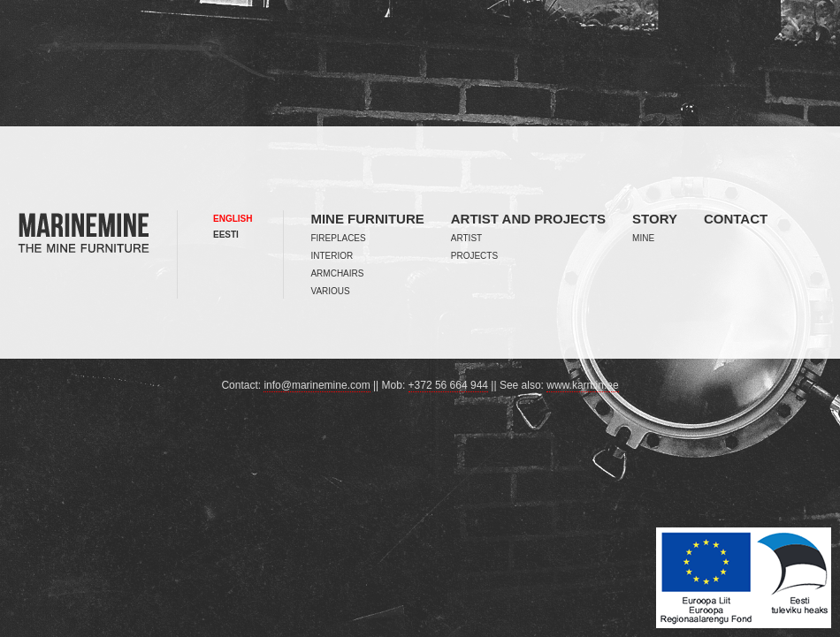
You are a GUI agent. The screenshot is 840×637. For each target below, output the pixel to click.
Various (329, 291)
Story (654, 218)
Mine (643, 238)
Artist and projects (528, 218)
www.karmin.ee (582, 385)
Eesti (226, 234)
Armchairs (336, 273)
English (232, 219)
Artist (466, 238)
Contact (735, 218)
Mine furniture (367, 218)
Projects (474, 256)
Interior (331, 256)
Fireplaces (337, 238)
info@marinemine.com (316, 385)
